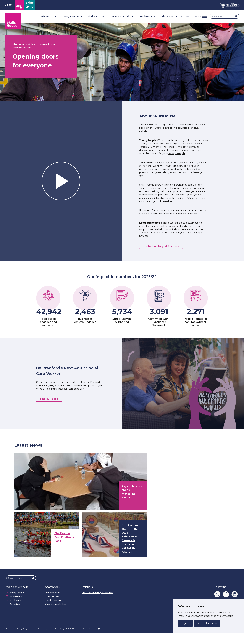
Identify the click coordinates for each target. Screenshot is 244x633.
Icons (32, 629)
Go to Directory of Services (161, 246)
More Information (207, 623)
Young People (176, 153)
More (198, 16)
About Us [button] (47, 16)
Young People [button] (70, 16)
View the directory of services (97, 592)
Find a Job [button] (94, 16)
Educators (15, 604)
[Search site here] (223, 16)
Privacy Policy (21, 629)
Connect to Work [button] (119, 16)
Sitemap (9, 629)
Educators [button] (167, 16)
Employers (15, 600)
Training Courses (54, 600)
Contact (186, 16)
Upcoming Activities (55, 604)
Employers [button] (145, 16)
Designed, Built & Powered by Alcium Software (79, 629)
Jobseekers (16, 596)
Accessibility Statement (47, 629)
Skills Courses (52, 596)
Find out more (49, 398)
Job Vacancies (52, 592)
